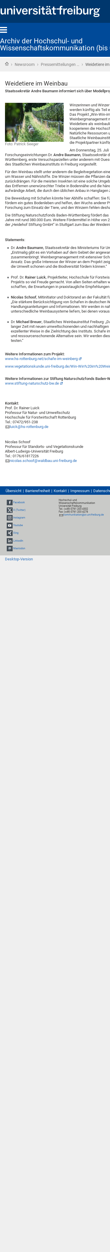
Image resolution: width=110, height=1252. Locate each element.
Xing (15, 533)
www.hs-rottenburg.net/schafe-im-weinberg (41, 359)
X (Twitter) (19, 510)
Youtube (18, 525)
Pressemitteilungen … (60, 64)
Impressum (79, 491)
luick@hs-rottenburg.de (29, 426)
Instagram (19, 517)
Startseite (7, 64)
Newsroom (25, 64)
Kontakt (60, 491)
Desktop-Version (19, 559)
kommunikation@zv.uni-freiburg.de (83, 514)
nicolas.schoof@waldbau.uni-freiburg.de (43, 460)
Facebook (19, 502)
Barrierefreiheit (37, 491)
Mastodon (19, 548)
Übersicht (13, 491)
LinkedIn (18, 540)
